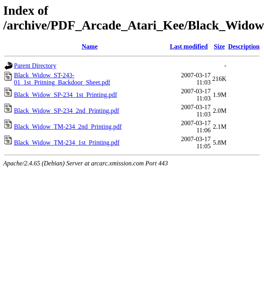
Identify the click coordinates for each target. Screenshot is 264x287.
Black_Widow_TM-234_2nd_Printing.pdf (68, 126)
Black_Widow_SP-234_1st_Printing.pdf (65, 94)
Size (219, 46)
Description (244, 46)
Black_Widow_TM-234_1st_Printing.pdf (67, 142)
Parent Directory (35, 65)
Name (90, 46)
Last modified (189, 46)
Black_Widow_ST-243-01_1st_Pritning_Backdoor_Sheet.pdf (62, 79)
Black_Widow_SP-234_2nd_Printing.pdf (66, 110)
